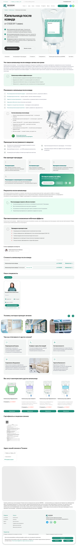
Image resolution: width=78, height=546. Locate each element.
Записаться (12, 411)
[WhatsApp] (69, 183)
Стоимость (32, 56)
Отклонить (57, 540)
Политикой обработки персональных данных (22, 540)
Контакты (71, 56)
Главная (6, 10)
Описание (7, 56)
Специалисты (42, 56)
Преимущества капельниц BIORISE (57, 56)
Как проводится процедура (19, 56)
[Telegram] (65, 183)
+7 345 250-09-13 (8, 456)
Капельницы (11, 10)
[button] (69, 316)
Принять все (62, 538)
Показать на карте (9, 459)
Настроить (68, 540)
